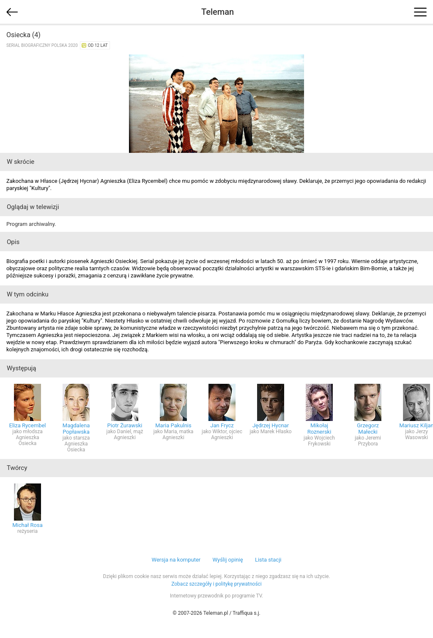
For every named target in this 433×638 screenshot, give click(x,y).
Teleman (217, 12)
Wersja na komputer (176, 560)
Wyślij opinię (227, 560)
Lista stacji (268, 560)
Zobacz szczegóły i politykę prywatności (216, 584)
